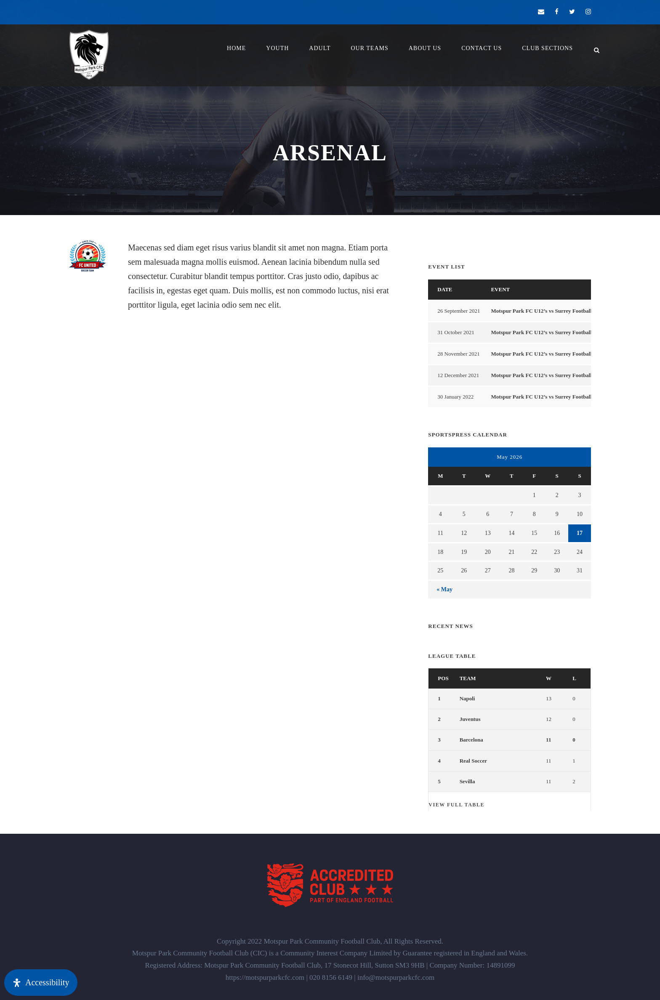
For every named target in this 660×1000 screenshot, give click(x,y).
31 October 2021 (455, 332)
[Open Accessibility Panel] (40, 982)
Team (468, 678)
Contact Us (481, 48)
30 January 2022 (455, 397)
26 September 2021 (458, 311)
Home (236, 48)
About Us (425, 48)
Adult (319, 48)
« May (444, 589)
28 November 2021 (458, 354)
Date (444, 289)
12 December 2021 (458, 375)
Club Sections (547, 48)
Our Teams (369, 48)
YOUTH (277, 48)
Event (500, 289)
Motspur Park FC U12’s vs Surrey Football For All (550, 311)
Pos (443, 678)
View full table (456, 805)
